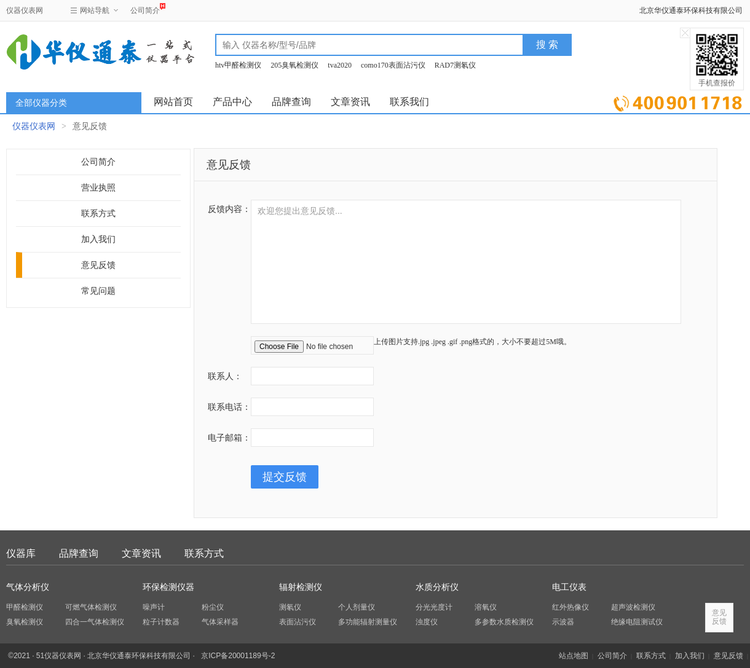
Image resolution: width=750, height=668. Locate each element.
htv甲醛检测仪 (238, 65)
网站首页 (173, 101)
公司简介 (145, 9)
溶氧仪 (486, 607)
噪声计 (154, 607)
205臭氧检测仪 (294, 65)
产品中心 (232, 101)
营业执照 (98, 187)
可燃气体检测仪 (91, 607)
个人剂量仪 (356, 607)
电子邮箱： (229, 437)
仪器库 (21, 553)
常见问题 (98, 291)
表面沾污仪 (297, 622)
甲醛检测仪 (24, 607)
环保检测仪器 (168, 587)
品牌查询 (291, 101)
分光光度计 (434, 607)
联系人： (225, 376)
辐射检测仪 (300, 587)
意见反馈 (98, 265)
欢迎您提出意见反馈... (466, 262)
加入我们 (98, 239)
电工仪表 (569, 587)
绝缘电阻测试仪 (637, 622)
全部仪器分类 (41, 103)
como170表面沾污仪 (393, 65)
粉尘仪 (213, 607)
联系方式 (98, 213)
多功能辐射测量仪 (367, 622)
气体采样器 (220, 622)
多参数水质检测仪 (504, 622)
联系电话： (229, 407)
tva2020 (340, 65)
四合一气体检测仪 (94, 622)
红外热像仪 (570, 607)
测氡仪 (290, 607)
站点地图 (573, 655)
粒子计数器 (161, 622)
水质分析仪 (437, 587)
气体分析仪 (27, 587)
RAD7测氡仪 (455, 65)
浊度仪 (427, 622)
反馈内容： (229, 209)
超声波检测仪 (633, 607)
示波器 (563, 622)
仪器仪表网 (24, 10)
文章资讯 (350, 101)
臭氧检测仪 (24, 622)
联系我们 (409, 101)
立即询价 (678, 101)
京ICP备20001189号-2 (238, 655)
